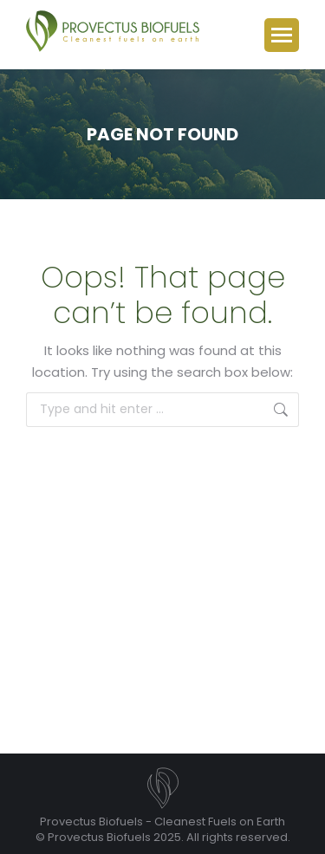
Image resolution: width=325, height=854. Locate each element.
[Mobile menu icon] (281, 35)
